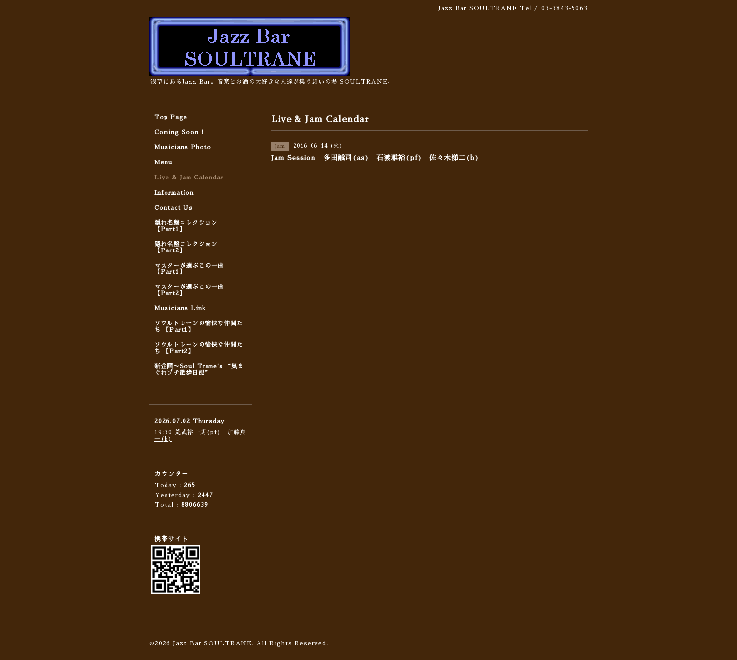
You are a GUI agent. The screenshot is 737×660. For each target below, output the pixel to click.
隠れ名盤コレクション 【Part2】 (186, 247)
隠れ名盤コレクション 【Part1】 (186, 226)
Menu (163, 162)
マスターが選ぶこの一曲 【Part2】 (189, 290)
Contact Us (173, 208)
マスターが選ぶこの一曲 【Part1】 (189, 269)
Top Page (170, 117)
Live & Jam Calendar (188, 177)
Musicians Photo (182, 147)
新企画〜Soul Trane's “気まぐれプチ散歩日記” (199, 369)
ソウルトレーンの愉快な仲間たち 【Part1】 (198, 327)
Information (174, 193)
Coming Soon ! (179, 132)
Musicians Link (180, 308)
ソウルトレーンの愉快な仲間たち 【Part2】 (198, 348)
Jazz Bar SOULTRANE (212, 643)
